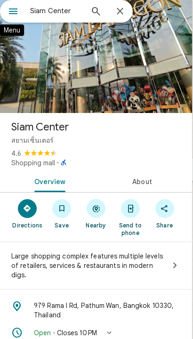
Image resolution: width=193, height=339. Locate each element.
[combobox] (56, 10)
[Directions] (27, 213)
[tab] (48, 181)
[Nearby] (96, 213)
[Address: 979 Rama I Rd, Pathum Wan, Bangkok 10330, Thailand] (96, 310)
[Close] (120, 12)
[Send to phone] (130, 217)
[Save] (62, 213)
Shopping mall (33, 163)
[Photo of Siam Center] (96, 56)
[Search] (96, 12)
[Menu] (13, 12)
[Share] (164, 213)
